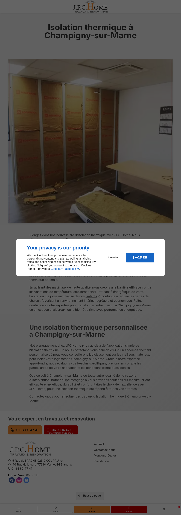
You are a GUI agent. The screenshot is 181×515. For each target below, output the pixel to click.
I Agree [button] (140, 258)
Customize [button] (113, 257)
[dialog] (90, 257)
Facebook (70, 268)
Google (55, 268)
